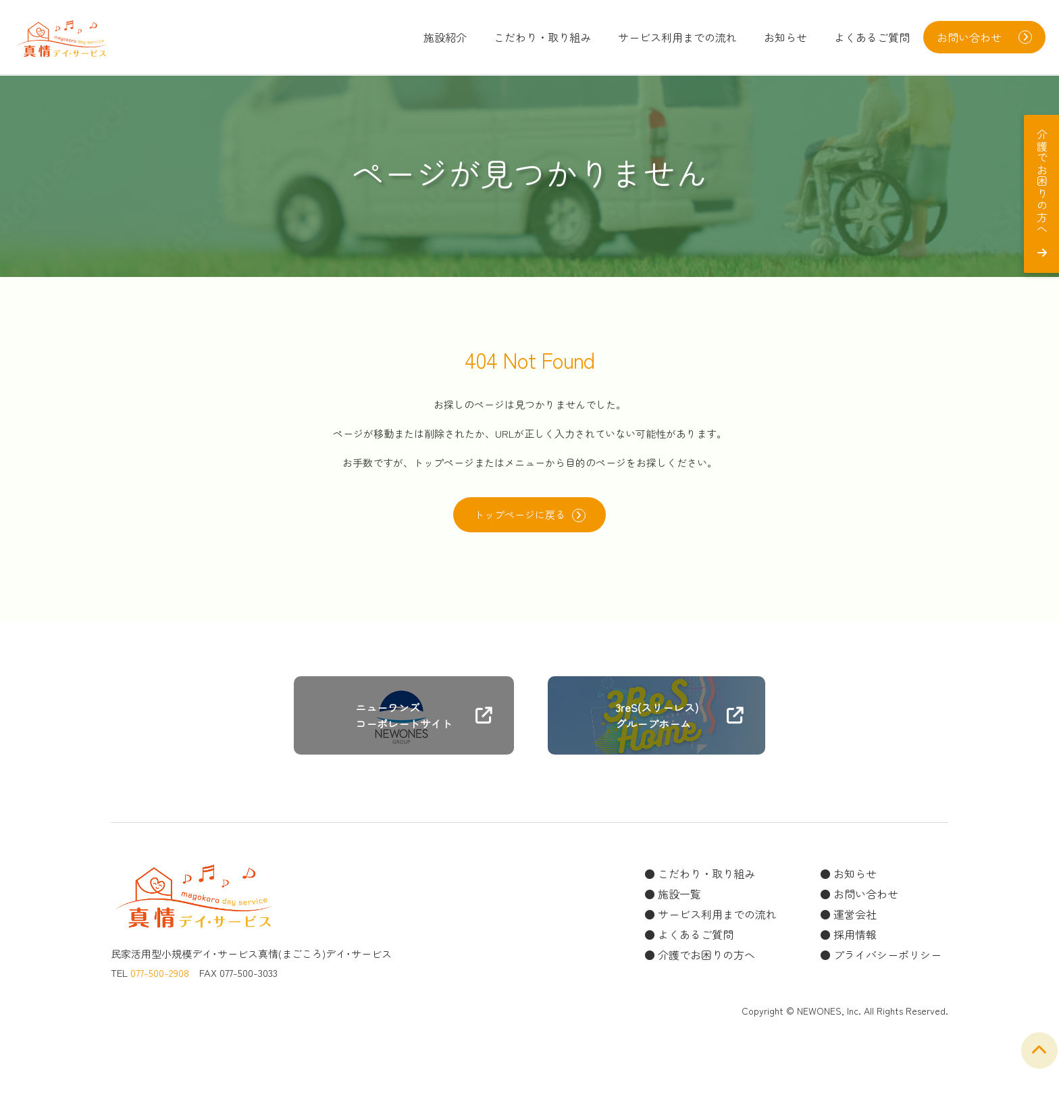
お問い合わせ (865, 898)
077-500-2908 (159, 976)
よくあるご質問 (872, 37)
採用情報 (855, 938)
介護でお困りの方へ (706, 958)
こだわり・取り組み (542, 37)
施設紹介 (445, 37)
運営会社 (855, 918)
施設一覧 (679, 898)
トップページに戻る (529, 517)
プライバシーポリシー (887, 958)
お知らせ (785, 37)
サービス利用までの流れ (677, 37)
